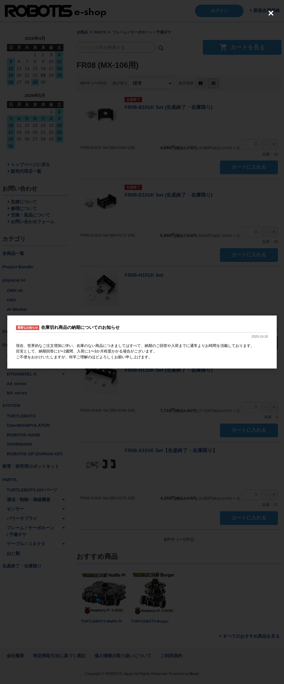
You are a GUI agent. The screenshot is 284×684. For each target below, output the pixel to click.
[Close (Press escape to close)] (271, 13)
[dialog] (142, 342)
